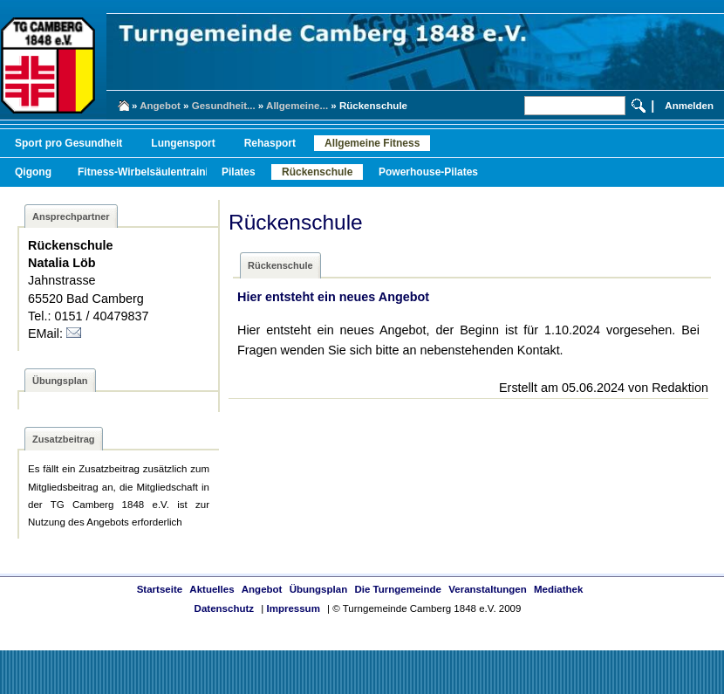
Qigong (33, 172)
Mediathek (558, 589)
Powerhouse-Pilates (428, 172)
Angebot (160, 105)
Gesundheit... (224, 105)
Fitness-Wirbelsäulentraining (150, 172)
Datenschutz (224, 608)
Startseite (159, 589)
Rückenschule (317, 172)
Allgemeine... (297, 105)
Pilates (239, 172)
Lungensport (183, 143)
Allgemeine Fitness (372, 143)
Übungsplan (319, 589)
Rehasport (270, 143)
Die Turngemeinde (397, 589)
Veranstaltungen (487, 589)
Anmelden (689, 105)
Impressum (292, 608)
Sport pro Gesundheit (68, 143)
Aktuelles (211, 589)
